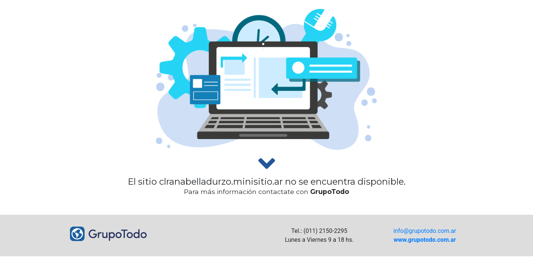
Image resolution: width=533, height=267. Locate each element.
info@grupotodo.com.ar (424, 230)
